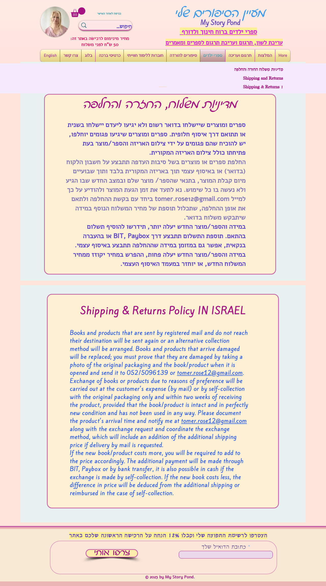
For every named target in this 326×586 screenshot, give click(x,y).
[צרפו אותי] (112, 553)
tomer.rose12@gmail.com (192, 198)
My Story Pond (220, 22)
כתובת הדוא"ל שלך (223, 547)
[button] (78, 12)
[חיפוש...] (114, 27)
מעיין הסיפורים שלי (220, 14)
